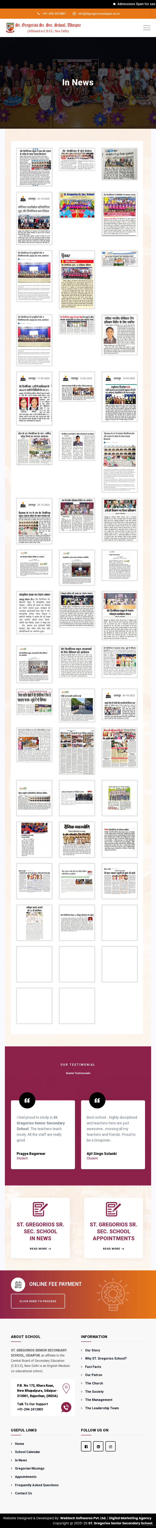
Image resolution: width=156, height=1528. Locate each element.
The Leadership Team (102, 1408)
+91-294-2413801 (54, 13)
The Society (94, 1392)
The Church (94, 1383)
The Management (98, 1400)
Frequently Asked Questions (37, 1485)
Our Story (92, 1350)
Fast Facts (93, 1367)
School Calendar (27, 1452)
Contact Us (23, 1493)
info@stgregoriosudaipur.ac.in (99, 13)
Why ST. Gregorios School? (106, 1358)
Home (19, 1444)
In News (21, 1460)
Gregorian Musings (29, 1468)
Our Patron (93, 1375)
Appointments (26, 1477)
